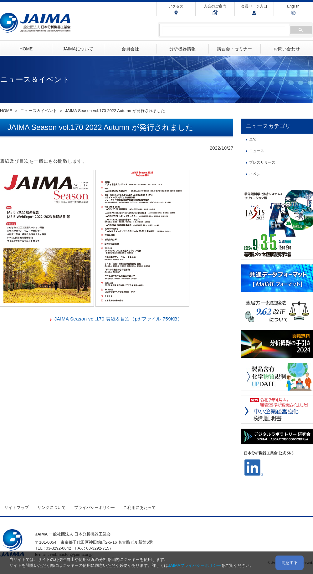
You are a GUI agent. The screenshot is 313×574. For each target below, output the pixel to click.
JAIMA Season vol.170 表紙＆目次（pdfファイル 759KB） (118, 318)
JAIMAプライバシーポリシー (194, 565)
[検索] (223, 30)
